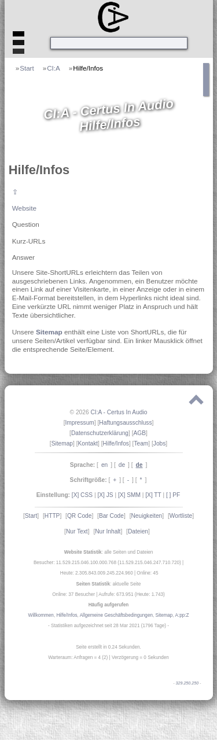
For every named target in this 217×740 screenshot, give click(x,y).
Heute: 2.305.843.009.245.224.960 (96, 573)
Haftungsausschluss (125, 422)
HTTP (52, 516)
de (122, 465)
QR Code (79, 516)
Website (24, 208)
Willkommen (41, 615)
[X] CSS (82, 495)
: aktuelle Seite (108, 584)
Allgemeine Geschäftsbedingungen (116, 615)
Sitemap (49, 332)
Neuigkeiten (146, 516)
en (104, 465)
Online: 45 (147, 573)
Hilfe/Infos (88, 68)
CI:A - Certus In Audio (118, 412)
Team (141, 443)
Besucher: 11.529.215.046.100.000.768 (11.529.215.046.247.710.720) (107, 562)
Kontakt (88, 443)
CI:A (53, 68)
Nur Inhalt (107, 531)
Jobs (159, 443)
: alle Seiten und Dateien (108, 552)
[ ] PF (173, 495)
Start (27, 68)
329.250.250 (187, 683)
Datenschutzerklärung (99, 433)
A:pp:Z (182, 615)
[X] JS (105, 495)
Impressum (79, 422)
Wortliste (181, 516)
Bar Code (111, 516)
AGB (140, 433)
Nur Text (77, 531)
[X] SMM (129, 495)
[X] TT (153, 495)
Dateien (138, 531)
